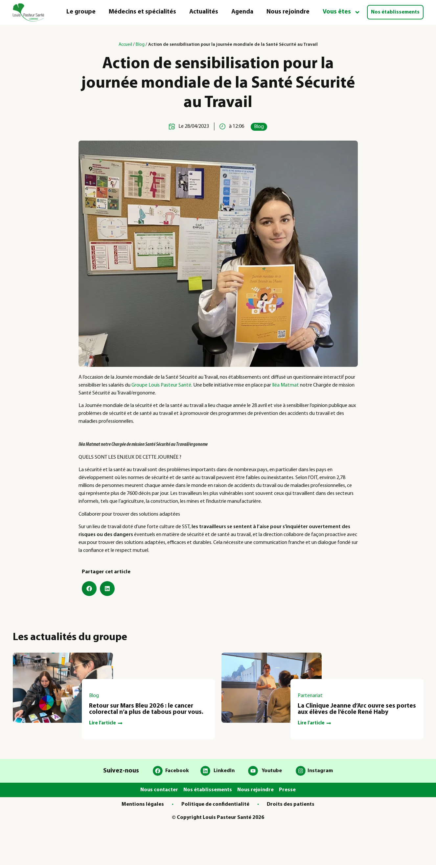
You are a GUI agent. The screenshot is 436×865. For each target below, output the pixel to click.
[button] (89, 588)
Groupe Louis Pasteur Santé (161, 385)
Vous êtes (341, 12)
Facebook (177, 770)
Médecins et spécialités (142, 12)
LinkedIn (224, 770)
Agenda (242, 12)
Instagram (320, 770)
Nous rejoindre (288, 12)
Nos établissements (395, 12)
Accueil (125, 44)
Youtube (272, 770)
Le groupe (81, 12)
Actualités (203, 12)
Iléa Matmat (285, 385)
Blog (140, 44)
